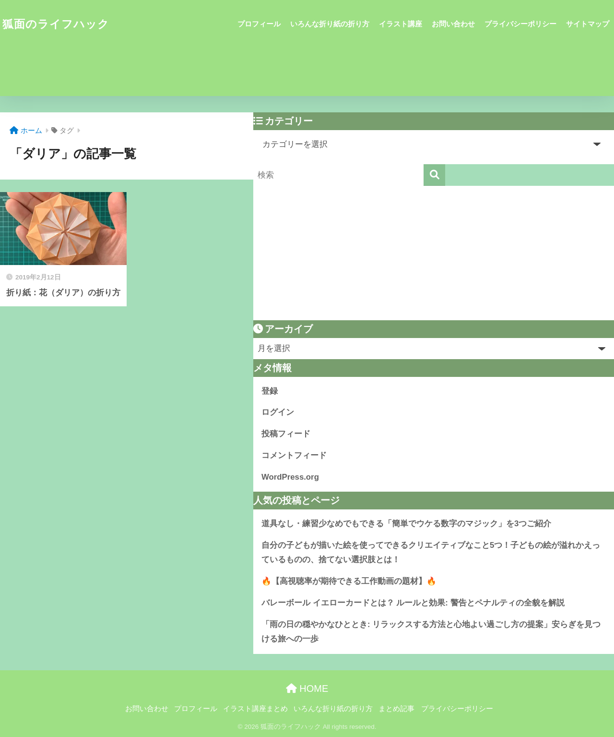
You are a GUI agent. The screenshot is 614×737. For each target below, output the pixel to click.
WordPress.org (290, 477)
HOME (307, 688)
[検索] (434, 175)
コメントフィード (294, 455)
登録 (269, 391)
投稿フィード (285, 433)
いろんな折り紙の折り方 (329, 24)
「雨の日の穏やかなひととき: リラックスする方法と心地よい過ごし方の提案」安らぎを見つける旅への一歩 (431, 632)
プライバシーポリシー (520, 24)
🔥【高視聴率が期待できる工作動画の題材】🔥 (349, 581)
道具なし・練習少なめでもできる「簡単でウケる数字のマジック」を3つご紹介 (406, 523)
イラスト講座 (400, 24)
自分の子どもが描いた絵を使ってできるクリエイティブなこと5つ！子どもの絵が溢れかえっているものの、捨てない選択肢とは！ (430, 553)
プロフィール (259, 24)
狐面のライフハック (55, 24)
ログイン (277, 412)
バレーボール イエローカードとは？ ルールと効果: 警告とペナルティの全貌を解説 (413, 602)
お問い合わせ (453, 24)
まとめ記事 (396, 709)
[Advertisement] (433, 253)
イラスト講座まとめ (255, 709)
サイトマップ (587, 24)
